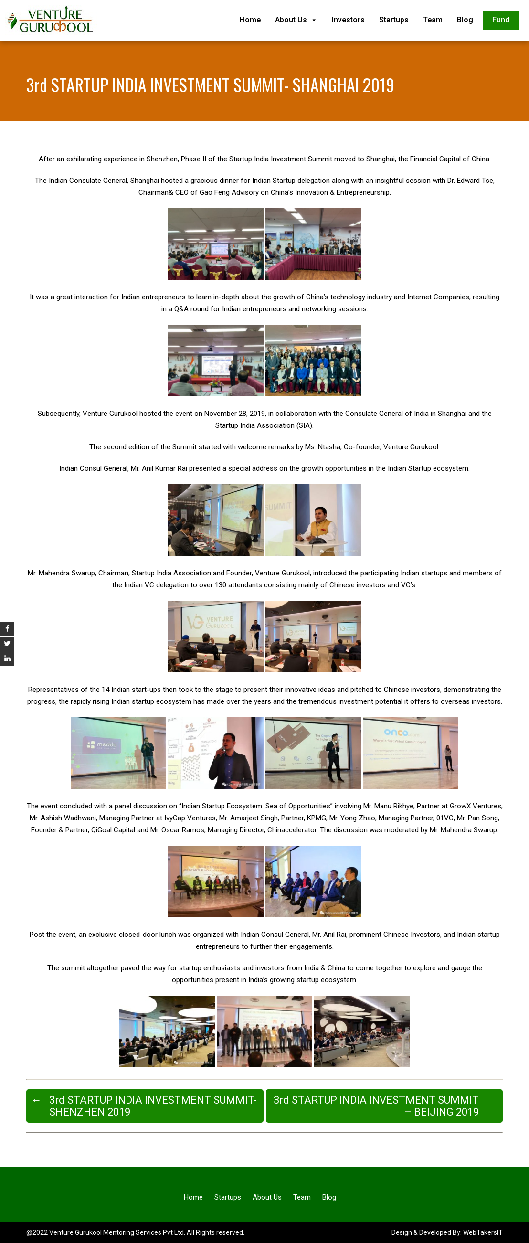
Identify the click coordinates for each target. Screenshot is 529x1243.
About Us (296, 19)
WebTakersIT (483, 1232)
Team (433, 19)
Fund (500, 19)
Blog (465, 19)
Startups (394, 19)
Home (250, 19)
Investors (348, 19)
